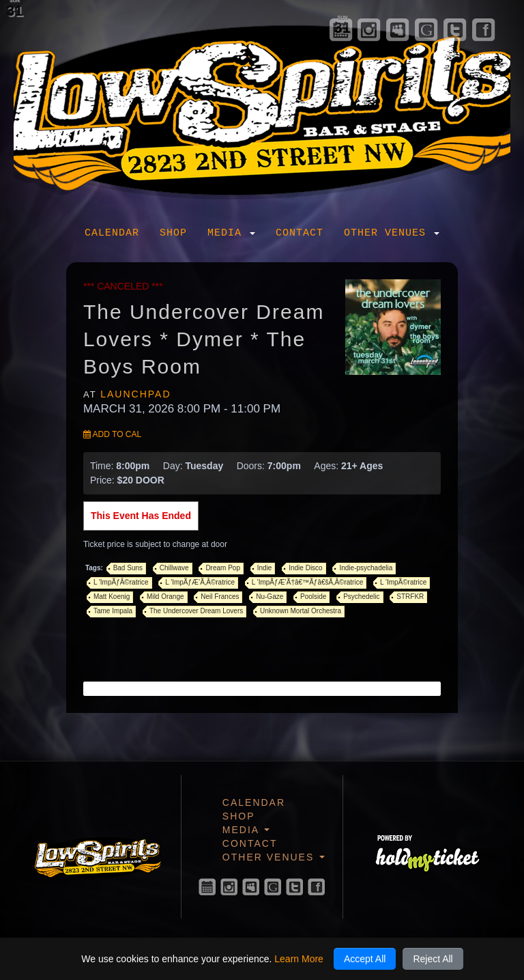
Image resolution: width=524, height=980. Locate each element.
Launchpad (135, 394)
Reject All (432, 958)
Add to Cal (112, 434)
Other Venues (391, 233)
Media (231, 233)
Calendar (112, 233)
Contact (299, 233)
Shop (173, 233)
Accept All (364, 958)
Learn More (298, 958)
